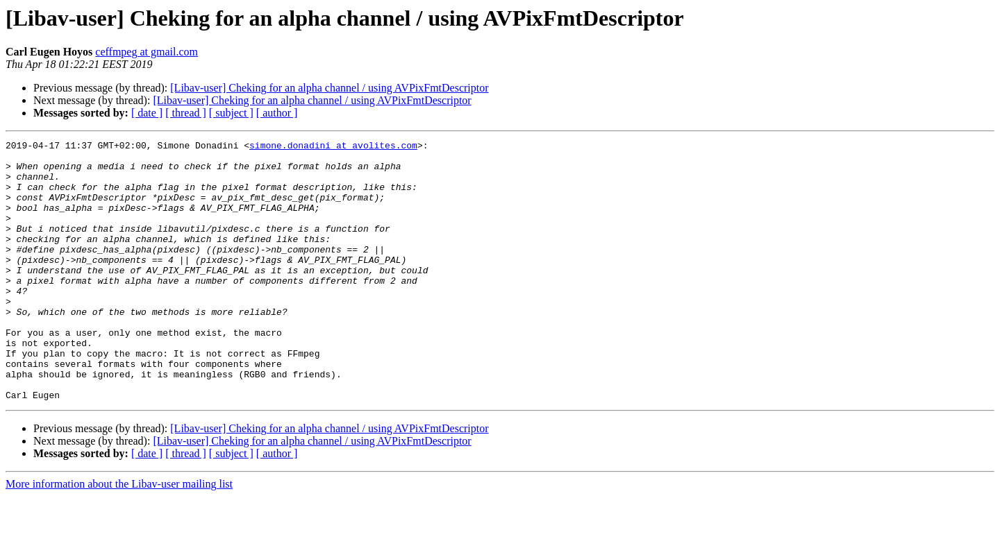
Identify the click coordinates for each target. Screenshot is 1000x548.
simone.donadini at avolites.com (333, 147)
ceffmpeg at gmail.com (146, 52)
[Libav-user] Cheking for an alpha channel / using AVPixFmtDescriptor (329, 88)
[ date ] (146, 113)
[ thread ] (185, 113)
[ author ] (277, 113)
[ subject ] (231, 113)
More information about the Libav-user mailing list (119, 536)
